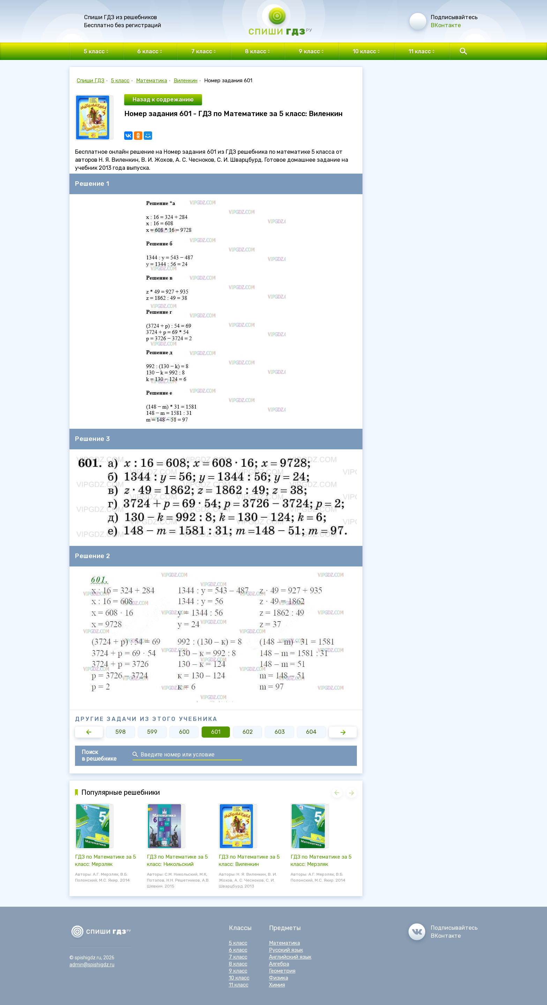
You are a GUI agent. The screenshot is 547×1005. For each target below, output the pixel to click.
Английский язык (290, 957)
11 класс (238, 985)
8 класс (238, 964)
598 (120, 732)
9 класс (238, 971)
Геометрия (282, 971)
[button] (89, 732)
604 (311, 732)
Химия (277, 985)
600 (184, 732)
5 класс (120, 80)
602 (247, 732)
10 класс (239, 978)
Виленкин (185, 80)
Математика (151, 80)
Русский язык (286, 950)
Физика (278, 978)
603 (280, 732)
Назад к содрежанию (163, 99)
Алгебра (279, 964)
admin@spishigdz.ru (91, 964)
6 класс (238, 950)
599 (152, 732)
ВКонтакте (446, 25)
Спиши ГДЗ (90, 80)
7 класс (238, 957)
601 (215, 732)
